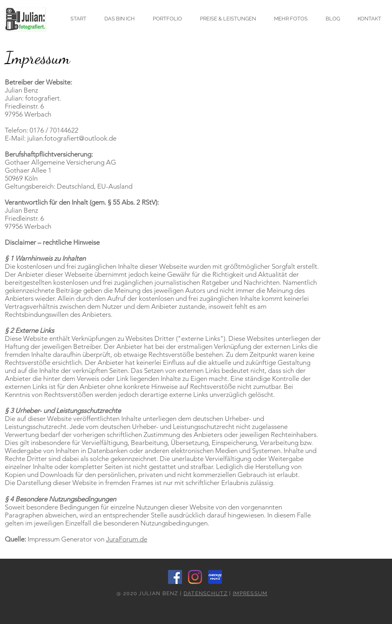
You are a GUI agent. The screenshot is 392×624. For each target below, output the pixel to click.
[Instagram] (195, 577)
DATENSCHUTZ (206, 593)
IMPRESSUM (250, 593)
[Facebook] (175, 577)
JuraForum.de (126, 539)
